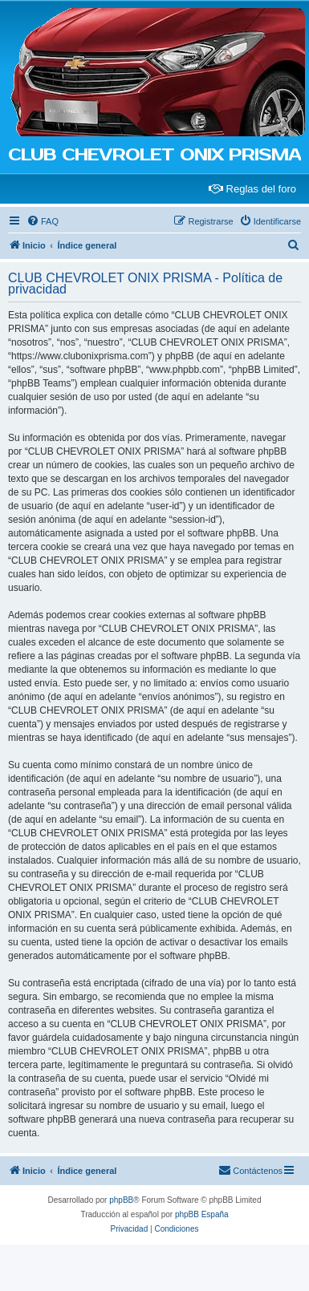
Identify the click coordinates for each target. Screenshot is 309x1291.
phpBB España (202, 1214)
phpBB (121, 1200)
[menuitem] (42, 221)
